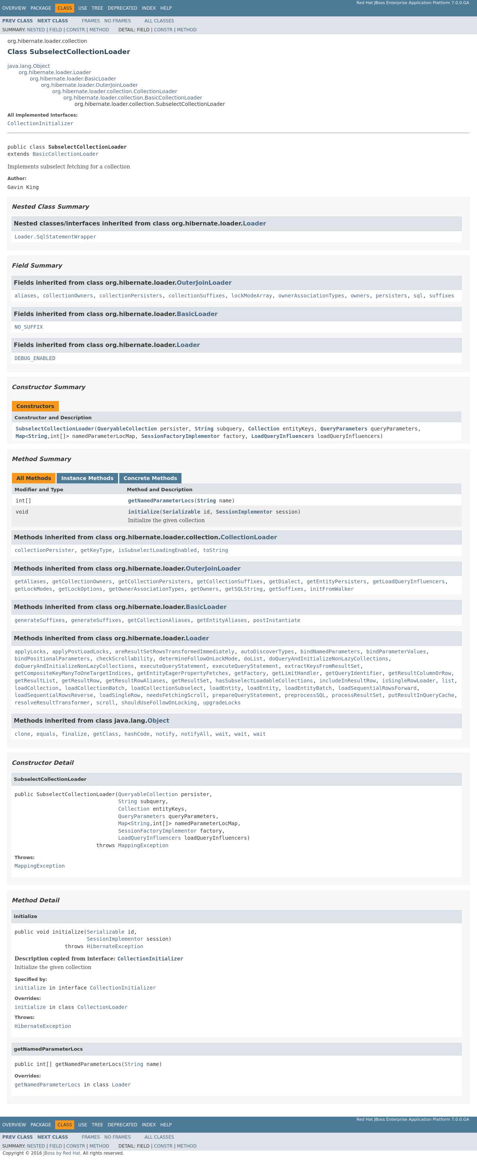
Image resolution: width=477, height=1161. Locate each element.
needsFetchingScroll (176, 695)
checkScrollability (124, 659)
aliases (26, 296)
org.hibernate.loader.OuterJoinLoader (89, 85)
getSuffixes (286, 589)
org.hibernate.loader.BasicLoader (73, 79)
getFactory (250, 673)
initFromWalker (332, 589)
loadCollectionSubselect (167, 688)
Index (149, 8)
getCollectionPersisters (154, 581)
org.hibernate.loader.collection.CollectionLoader (114, 91)
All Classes (159, 20)
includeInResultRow (347, 681)
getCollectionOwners (82, 581)
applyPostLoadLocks (80, 651)
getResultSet (190, 681)
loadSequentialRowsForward (377, 688)
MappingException (143, 845)
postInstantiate (276, 620)
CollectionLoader (249, 537)
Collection (263, 429)
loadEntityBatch (308, 688)
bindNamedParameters (330, 651)
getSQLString (244, 589)
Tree (97, 8)
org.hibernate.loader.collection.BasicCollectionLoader (132, 98)
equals (46, 734)
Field (55, 29)
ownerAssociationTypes (311, 296)
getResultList (35, 681)
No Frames (117, 20)
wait (222, 734)
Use (82, 8)
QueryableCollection (127, 429)
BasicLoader (197, 314)
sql (418, 296)
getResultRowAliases (135, 681)
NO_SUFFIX (29, 327)
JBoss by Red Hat (61, 1153)
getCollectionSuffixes (230, 581)
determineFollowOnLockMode (198, 659)
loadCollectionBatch (94, 688)
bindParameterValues (396, 651)
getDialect (284, 581)
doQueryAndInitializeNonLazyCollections (328, 659)
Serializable (181, 512)
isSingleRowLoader (408, 681)
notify (165, 734)
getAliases (30, 581)
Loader (254, 223)
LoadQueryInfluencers (282, 436)
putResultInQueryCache (421, 695)
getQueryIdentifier (353, 673)
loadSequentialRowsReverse (54, 695)
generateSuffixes (40, 620)
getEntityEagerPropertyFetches (182, 673)
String (204, 429)
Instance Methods (87, 478)
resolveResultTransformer (52, 703)
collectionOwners (68, 296)
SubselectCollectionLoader (55, 429)
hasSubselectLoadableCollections (264, 681)
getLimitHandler (295, 673)
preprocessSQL (305, 695)
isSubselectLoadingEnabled (157, 550)
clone (22, 734)
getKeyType (96, 550)
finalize (73, 734)
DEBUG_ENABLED (35, 358)
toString (215, 550)
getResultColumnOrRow (419, 673)
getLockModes (33, 589)
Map (20, 436)
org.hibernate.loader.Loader (55, 72)
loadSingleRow (119, 695)
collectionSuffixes (196, 296)
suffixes (441, 296)
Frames (91, 20)
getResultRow (80, 681)
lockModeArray (251, 296)
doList (253, 659)
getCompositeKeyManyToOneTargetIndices (73, 673)
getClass (105, 734)
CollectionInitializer (40, 123)
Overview (14, 8)
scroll (105, 703)
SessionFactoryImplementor (180, 436)
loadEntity (225, 688)
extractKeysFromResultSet (322, 666)
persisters (391, 296)
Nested (36, 29)
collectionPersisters (130, 296)
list (448, 681)
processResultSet (357, 695)
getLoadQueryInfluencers (409, 581)
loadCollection (37, 688)
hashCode (136, 734)
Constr (75, 29)
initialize (143, 512)
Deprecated (123, 8)
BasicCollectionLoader (65, 154)
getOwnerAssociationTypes (146, 589)
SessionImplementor (244, 512)
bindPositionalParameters (52, 659)
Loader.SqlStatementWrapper (55, 237)
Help (166, 8)
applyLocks (30, 651)
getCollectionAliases (158, 620)
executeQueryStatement (173, 666)
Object (159, 720)
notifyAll (195, 734)
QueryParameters (343, 429)
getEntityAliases (222, 620)
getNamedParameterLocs (161, 501)
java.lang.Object (28, 66)
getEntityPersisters (336, 581)
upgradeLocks (222, 703)
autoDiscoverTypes (267, 651)
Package (41, 8)
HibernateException (115, 946)
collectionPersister (44, 550)
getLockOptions (80, 589)
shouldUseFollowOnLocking (159, 703)
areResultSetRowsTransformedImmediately (174, 651)
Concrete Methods (150, 478)
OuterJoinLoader (204, 282)
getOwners (204, 589)
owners (360, 296)
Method (99, 29)
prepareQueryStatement (245, 695)
